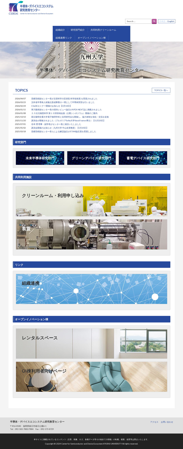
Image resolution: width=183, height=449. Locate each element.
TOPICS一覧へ (161, 88)
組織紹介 (15, 19)
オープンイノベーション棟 (113, 19)
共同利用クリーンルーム (58, 19)
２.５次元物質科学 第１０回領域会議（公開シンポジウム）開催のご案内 (64, 111)
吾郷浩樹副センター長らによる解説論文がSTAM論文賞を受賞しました (63, 129)
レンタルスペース (40, 335)
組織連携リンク (85, 19)
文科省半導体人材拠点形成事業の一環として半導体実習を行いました (62, 100)
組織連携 (30, 281)
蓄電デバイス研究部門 (143, 156)
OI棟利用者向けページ (44, 368)
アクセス (154, 420)
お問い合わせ (167, 420)
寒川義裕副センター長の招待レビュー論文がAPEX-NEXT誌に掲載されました (66, 107)
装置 (26, 226)
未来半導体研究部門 (40, 156)
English (171, 5)
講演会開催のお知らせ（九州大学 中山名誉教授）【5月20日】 (59, 125)
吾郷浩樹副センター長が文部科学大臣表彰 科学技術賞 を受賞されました (64, 96)
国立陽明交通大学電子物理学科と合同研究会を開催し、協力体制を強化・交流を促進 (70, 115)
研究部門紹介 (33, 19)
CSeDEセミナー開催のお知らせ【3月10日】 (51, 104)
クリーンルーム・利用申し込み (53, 193)
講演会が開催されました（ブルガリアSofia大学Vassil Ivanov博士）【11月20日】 (68, 118)
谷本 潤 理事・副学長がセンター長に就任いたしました (56, 122)
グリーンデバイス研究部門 (91, 156)
